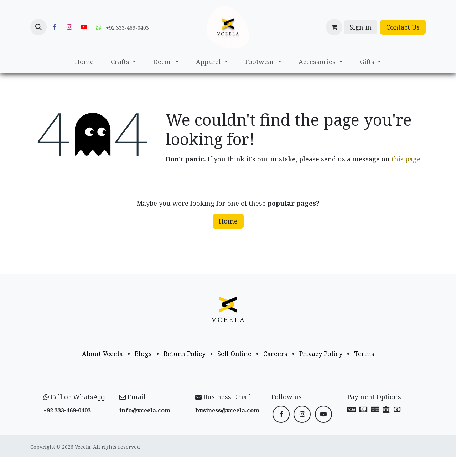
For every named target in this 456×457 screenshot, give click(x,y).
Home (228, 221)
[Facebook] (54, 27)
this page (406, 159)
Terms (364, 353)
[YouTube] (83, 27)
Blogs (143, 353)
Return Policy (185, 353)
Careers (275, 353)
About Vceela (102, 353)
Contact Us (403, 27)
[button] (38, 27)
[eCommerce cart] (334, 27)
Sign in (360, 27)
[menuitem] (84, 62)
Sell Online (234, 353)
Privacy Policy (320, 353)
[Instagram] (69, 27)
